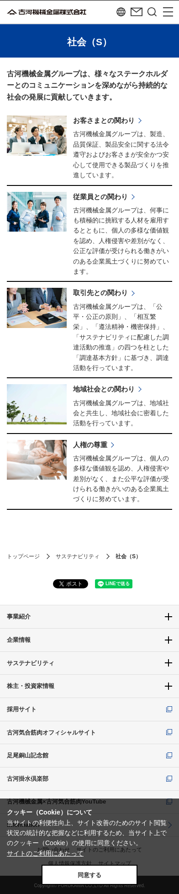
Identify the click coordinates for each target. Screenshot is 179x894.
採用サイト (22, 709)
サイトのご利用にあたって (45, 853)
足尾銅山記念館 (27, 755)
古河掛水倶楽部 (27, 778)
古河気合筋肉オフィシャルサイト (51, 732)
